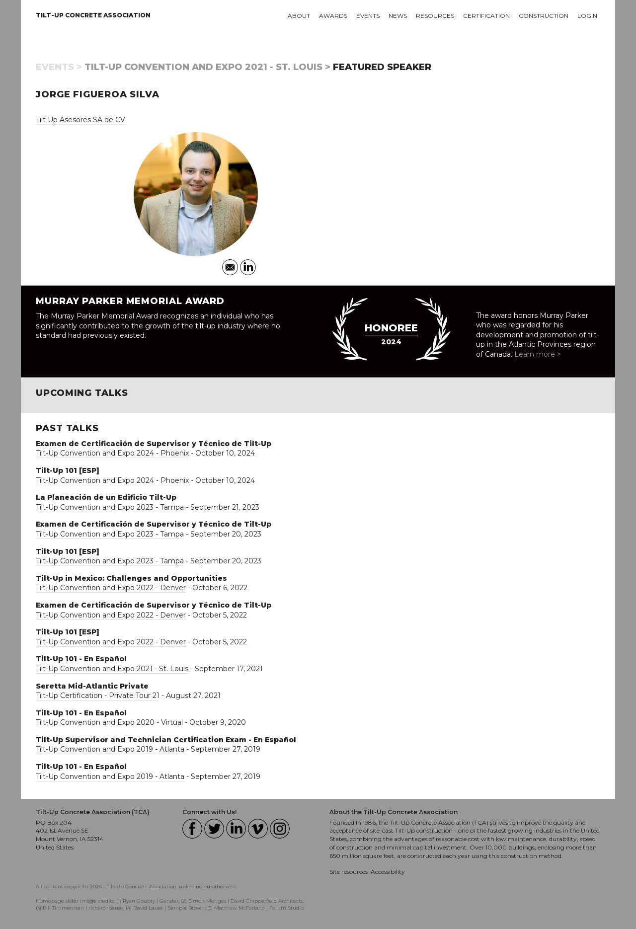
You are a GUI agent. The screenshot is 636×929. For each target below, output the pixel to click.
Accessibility (388, 871)
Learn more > (537, 354)
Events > (59, 67)
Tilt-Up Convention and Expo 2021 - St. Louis (112, 668)
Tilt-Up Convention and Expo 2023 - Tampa (110, 507)
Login (587, 15)
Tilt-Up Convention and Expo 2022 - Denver (111, 587)
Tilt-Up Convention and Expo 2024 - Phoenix (112, 453)
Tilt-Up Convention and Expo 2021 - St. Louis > (207, 67)
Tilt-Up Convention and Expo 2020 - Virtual (109, 722)
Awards (333, 15)
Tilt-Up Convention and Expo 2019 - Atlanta (110, 749)
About (299, 15)
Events (368, 15)
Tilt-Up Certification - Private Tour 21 (97, 695)
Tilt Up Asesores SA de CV (80, 119)
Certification (486, 15)
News (398, 15)
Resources (435, 15)
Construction (543, 15)
